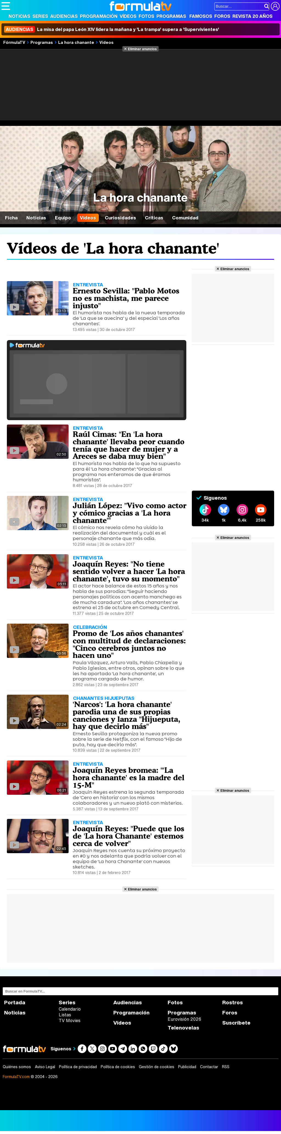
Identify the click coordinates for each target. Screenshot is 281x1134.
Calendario (70, 1009)
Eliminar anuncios (142, 48)
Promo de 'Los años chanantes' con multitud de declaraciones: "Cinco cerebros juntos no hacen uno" (129, 644)
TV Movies (69, 1020)
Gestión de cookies (156, 1067)
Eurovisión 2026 (184, 1019)
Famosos (200, 16)
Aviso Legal (45, 1067)
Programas (171, 16)
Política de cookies (118, 1067)
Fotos (146, 16)
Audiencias (64, 16)
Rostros (232, 1002)
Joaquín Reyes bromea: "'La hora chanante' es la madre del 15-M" (128, 777)
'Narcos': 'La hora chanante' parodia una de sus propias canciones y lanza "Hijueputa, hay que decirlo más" (126, 715)
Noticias (19, 16)
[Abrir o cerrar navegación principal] (5, 6)
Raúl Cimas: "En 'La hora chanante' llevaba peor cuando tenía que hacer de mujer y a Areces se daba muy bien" (128, 445)
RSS (225, 1067)
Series (40, 16)
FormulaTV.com (16, 1076)
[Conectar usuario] (275, 6)
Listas (65, 1014)
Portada (14, 1002)
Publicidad (187, 1067)
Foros (222, 16)
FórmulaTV (14, 42)
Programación (98, 16)
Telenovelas (183, 1028)
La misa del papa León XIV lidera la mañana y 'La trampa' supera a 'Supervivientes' (111, 29)
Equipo (63, 217)
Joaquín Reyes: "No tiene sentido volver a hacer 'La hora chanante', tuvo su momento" (129, 571)
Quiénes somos (17, 1067)
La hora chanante (76, 42)
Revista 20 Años (252, 16)
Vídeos (128, 16)
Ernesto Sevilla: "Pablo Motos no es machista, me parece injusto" (126, 298)
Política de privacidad (78, 1067)
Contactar (209, 1067)
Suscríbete (236, 1023)
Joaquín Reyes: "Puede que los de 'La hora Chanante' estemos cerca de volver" (128, 836)
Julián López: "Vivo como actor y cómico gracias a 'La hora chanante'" (129, 513)
